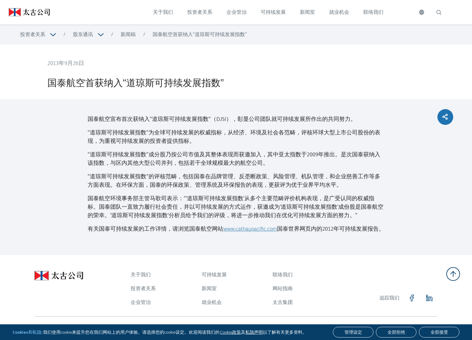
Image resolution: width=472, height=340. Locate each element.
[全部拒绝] (396, 332)
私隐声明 (254, 332)
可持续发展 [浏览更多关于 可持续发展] (214, 275)
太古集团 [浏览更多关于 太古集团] (283, 302)
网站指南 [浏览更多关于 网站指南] (283, 288)
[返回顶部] (453, 274)
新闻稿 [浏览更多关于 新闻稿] (128, 34)
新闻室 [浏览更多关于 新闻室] (209, 288)
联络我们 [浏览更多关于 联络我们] (283, 275)
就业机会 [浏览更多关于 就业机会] (212, 302)
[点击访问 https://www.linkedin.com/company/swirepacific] (429, 298)
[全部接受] (439, 332)
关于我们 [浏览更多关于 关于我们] (141, 275)
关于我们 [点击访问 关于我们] (163, 12)
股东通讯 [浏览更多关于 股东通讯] (83, 34)
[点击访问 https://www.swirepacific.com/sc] (25, 12)
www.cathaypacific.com (250, 232)
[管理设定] (353, 332)
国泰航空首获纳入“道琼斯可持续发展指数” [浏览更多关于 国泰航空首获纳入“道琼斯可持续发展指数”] (200, 34)
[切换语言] (422, 12)
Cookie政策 (230, 332)
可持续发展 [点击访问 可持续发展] (273, 12)
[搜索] (439, 12)
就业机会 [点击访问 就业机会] (339, 12)
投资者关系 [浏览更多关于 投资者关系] (32, 34)
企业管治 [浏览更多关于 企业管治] (141, 302)
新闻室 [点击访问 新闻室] (307, 12)
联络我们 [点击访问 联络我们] (373, 12)
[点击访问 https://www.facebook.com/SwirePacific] (412, 298)
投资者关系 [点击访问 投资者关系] (199, 12)
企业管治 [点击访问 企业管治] (236, 12)
